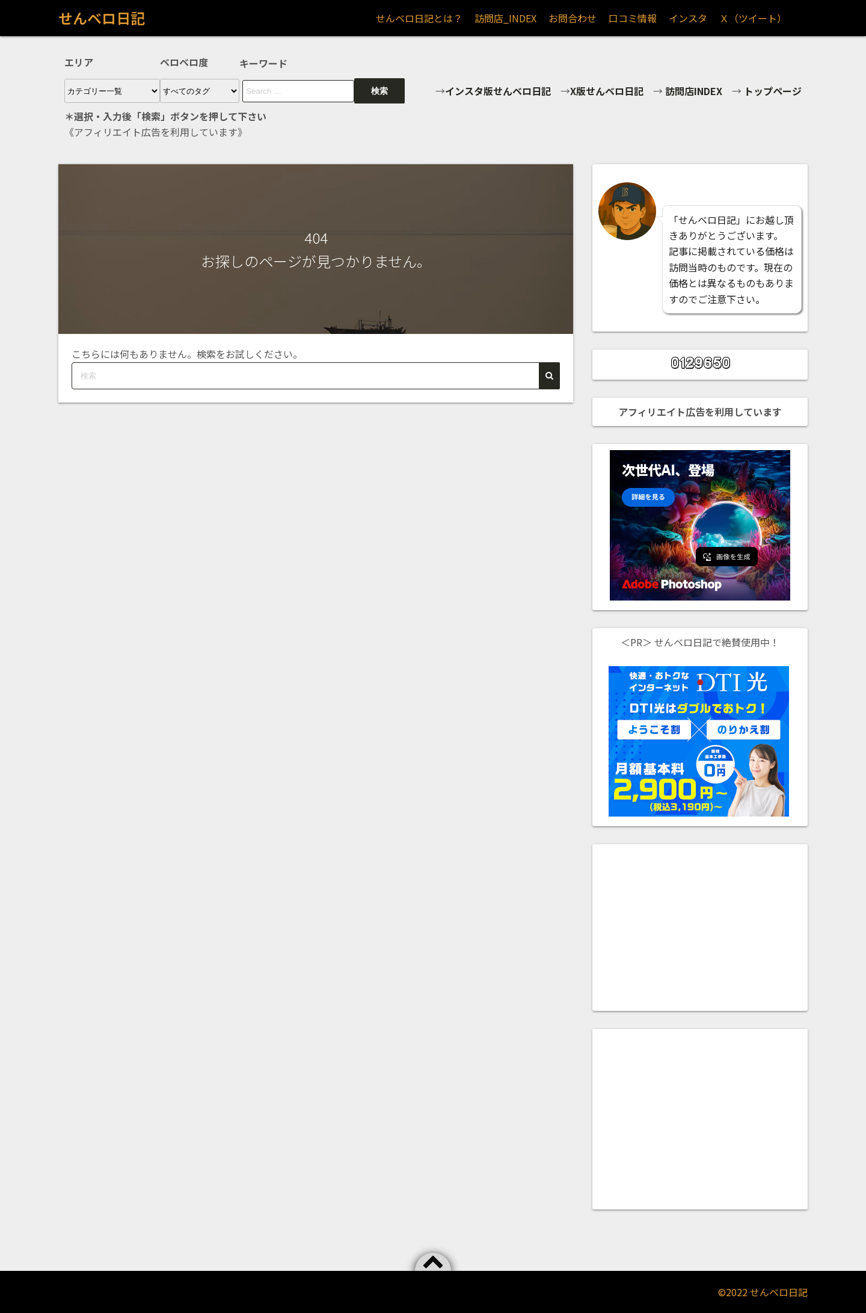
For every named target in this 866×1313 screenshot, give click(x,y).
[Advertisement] (700, 925)
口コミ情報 (633, 18)
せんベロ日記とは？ (419, 18)
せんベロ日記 (101, 17)
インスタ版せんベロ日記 (498, 91)
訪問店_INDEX (505, 18)
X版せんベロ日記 (606, 91)
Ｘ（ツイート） (753, 18)
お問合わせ (572, 18)
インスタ (688, 18)
